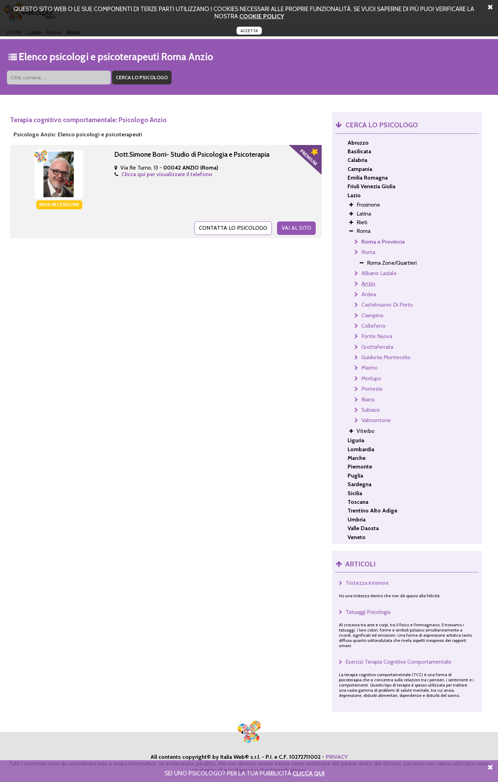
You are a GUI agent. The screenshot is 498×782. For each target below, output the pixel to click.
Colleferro (373, 325)
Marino (369, 367)
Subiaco (370, 410)
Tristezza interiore (367, 583)
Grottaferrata (377, 347)
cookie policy (261, 16)
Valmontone (376, 420)
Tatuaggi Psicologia (367, 612)
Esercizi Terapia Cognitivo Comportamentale (398, 661)
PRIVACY (337, 757)
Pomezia (371, 388)
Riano (368, 399)
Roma (368, 252)
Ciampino (372, 315)
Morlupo (371, 378)
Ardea (368, 294)
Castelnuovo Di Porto (387, 304)
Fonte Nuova (376, 336)
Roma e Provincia (383, 241)
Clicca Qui (309, 773)
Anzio (368, 283)
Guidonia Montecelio (386, 357)
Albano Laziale (379, 273)
